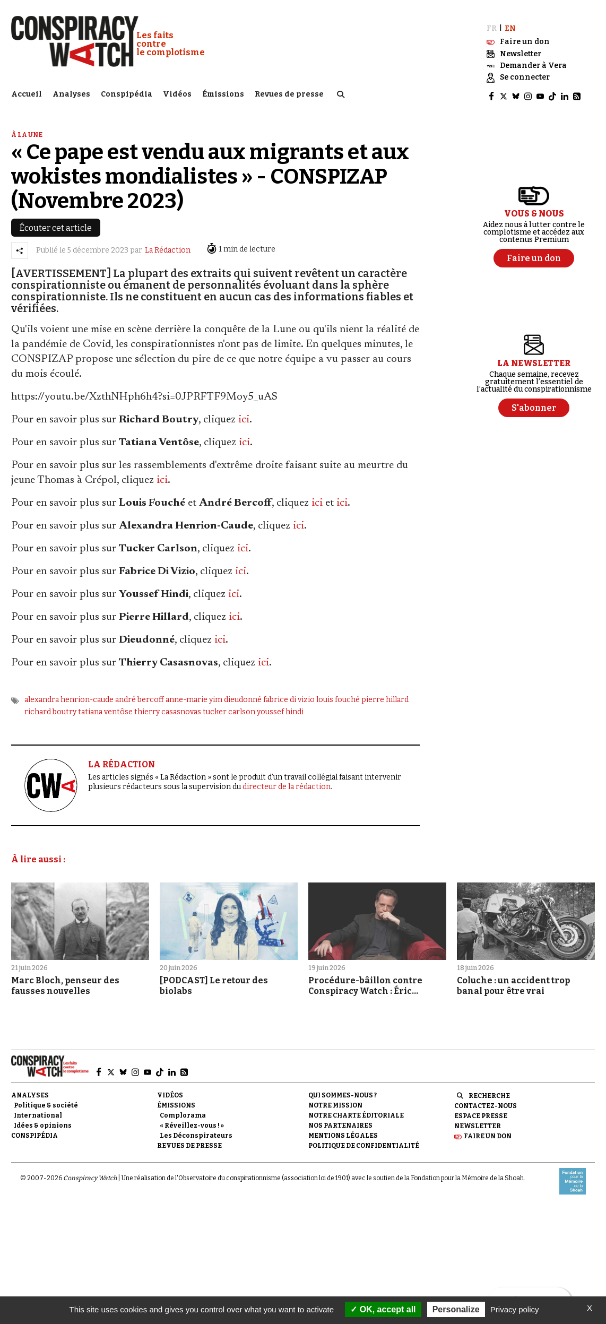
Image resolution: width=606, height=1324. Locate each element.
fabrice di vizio (289, 697)
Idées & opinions (43, 1122)
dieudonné (243, 697)
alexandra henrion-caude (69, 697)
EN (510, 25)
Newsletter (477, 1123)
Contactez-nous (485, 1102)
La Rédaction (168, 247)
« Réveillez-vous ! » (192, 1122)
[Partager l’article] (19, 247)
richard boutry (50, 708)
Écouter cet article (56, 225)
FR (492, 25)
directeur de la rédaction (287, 783)
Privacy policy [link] (514, 1309)
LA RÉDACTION (121, 762)
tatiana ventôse (105, 708)
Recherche (489, 1092)
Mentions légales (343, 1133)
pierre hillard (385, 697)
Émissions (223, 93)
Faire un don (488, 1133)
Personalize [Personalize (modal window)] (456, 1309)
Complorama (183, 1112)
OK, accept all (382, 1309)
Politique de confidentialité (363, 1143)
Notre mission (335, 1102)
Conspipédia (126, 93)
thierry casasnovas (167, 708)
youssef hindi (280, 708)
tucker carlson (229, 708)
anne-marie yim (194, 697)
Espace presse (480, 1113)
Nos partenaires (340, 1122)
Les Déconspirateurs (196, 1133)
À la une (26, 131)
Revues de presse (289, 93)
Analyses (71, 93)
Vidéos (177, 93)
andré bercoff (139, 697)
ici (243, 417)
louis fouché (338, 697)
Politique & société (46, 1102)
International (38, 1112)
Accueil (26, 93)
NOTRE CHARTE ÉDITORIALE (356, 1112)
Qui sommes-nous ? (342, 1092)
